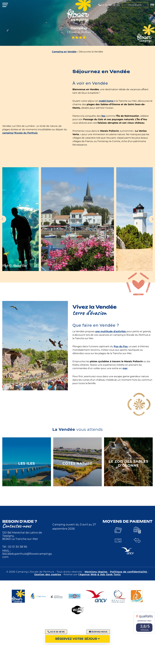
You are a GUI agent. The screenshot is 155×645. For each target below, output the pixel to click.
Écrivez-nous (98, 631)
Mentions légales (96, 571)
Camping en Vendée (64, 51)
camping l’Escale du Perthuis (20, 133)
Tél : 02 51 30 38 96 (14, 546)
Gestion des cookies (47, 574)
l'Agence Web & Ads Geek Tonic (99, 574)
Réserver (135, 5)
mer (125, 368)
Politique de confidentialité (129, 571)
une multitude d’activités (110, 331)
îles (103, 116)
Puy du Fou (121, 346)
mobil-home (106, 101)
